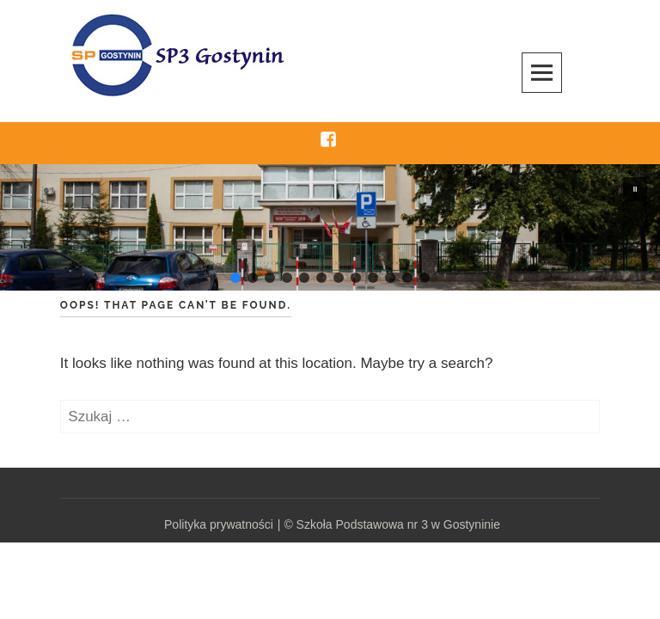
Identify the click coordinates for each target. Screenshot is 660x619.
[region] (330, 227)
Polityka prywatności (218, 524)
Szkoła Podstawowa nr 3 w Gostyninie (398, 524)
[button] (635, 189)
